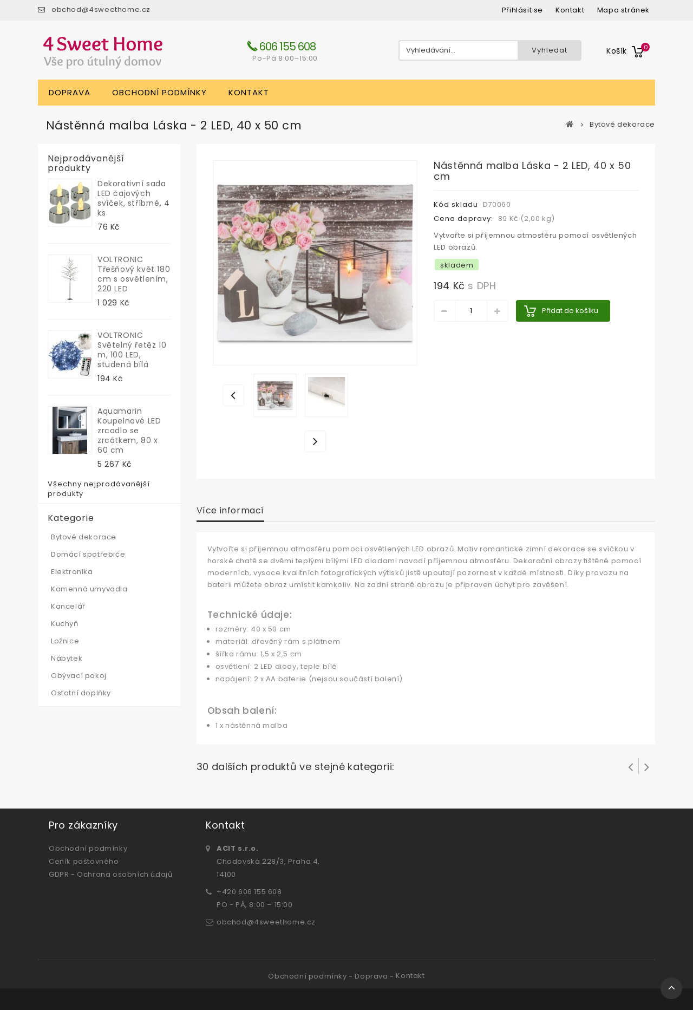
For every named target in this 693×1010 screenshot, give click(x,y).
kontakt (569, 10)
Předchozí (233, 394)
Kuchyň (65, 623)
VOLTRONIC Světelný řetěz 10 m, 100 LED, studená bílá (131, 349)
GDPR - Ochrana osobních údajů (110, 874)
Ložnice (65, 641)
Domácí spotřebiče (88, 554)
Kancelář (68, 606)
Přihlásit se (522, 10)
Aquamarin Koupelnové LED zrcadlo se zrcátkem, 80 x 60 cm (129, 430)
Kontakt (248, 92)
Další (315, 440)
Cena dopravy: (463, 218)
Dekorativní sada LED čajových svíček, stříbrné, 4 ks (133, 198)
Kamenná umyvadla (89, 589)
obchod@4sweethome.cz (101, 9)
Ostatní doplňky (81, 693)
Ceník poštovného (84, 861)
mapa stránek (623, 10)
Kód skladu (456, 204)
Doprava (69, 92)
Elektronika (72, 571)
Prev (631, 766)
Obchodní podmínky (159, 92)
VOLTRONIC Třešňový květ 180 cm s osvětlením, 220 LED (133, 274)
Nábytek (66, 658)
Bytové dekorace (622, 124)
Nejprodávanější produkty (86, 163)
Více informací (230, 510)
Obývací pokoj (79, 675)
